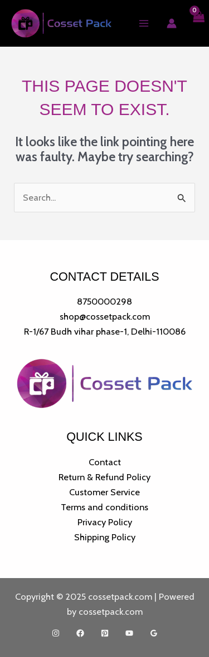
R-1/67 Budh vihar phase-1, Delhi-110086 (105, 331)
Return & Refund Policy (104, 476)
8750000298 (104, 301)
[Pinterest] (105, 633)
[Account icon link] (172, 23)
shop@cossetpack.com (105, 316)
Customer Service (104, 491)
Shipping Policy (104, 536)
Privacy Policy (104, 521)
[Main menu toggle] (143, 24)
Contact (105, 461)
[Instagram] (56, 633)
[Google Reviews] (154, 633)
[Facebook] (80, 633)
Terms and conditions (104, 506)
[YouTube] (129, 633)
